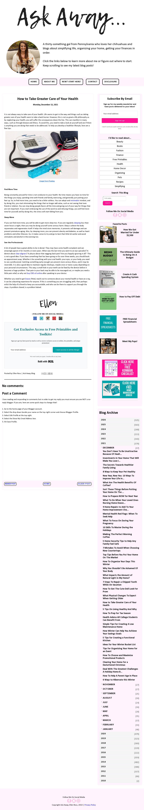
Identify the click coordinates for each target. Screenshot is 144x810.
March (107, 720)
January (108, 729)
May (105, 711)
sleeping (77, 223)
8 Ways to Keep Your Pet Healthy (119, 472)
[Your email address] (30, 350)
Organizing (120, 173)
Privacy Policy (90, 805)
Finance (119, 155)
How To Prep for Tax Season (117, 613)
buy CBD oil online (34, 273)
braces (28, 279)
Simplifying (120, 186)
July (105, 702)
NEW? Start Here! (71, 82)
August (107, 698)
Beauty (119, 142)
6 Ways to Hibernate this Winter (119, 680)
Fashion (119, 151)
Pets (120, 177)
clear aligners (21, 254)
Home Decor (120, 168)
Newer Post (10, 484)
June (105, 707)
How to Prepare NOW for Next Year (120, 496)
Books (120, 146)
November (109, 684)
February (108, 725)
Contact (92, 82)
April (106, 716)
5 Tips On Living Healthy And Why (120, 609)
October (108, 689)
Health (120, 164)
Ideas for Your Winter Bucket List (119, 644)
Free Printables (120, 159)
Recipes (119, 182)
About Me (49, 82)
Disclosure (110, 82)
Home (34, 82)
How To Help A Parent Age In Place (120, 676)
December (108, 448)
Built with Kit (46, 361)
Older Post (84, 484)
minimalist (75, 201)
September (109, 693)
